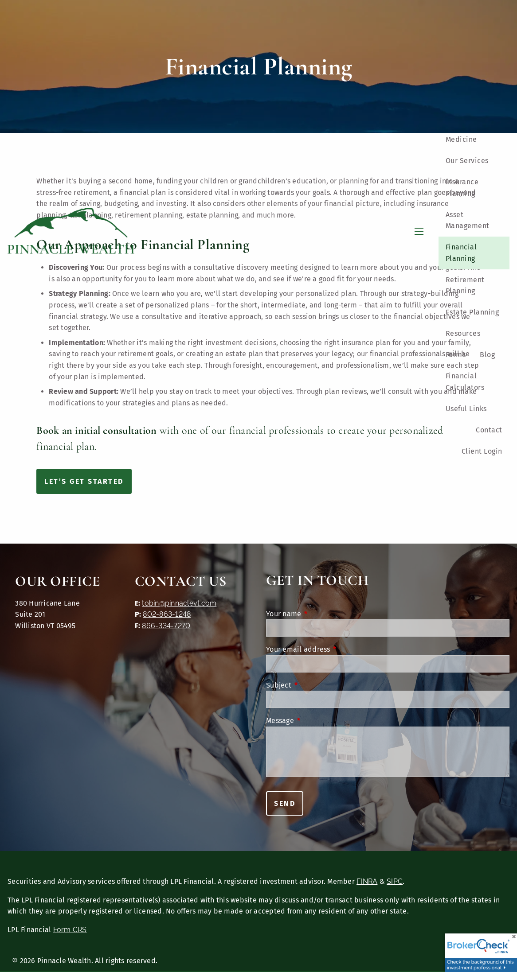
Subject (315, 685)
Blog (487, 354)
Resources (463, 333)
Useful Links (466, 408)
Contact (489, 430)
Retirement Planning (465, 285)
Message (316, 720)
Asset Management (468, 220)
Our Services (467, 160)
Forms (456, 354)
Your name (320, 614)
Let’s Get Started (84, 481)
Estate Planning (472, 312)
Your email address (334, 649)
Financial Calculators (465, 382)
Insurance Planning (462, 188)
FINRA (366, 881)
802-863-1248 (167, 614)
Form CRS (70, 929)
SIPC (395, 881)
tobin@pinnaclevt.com (179, 603)
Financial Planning (461, 253)
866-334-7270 (166, 626)
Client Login (482, 451)
